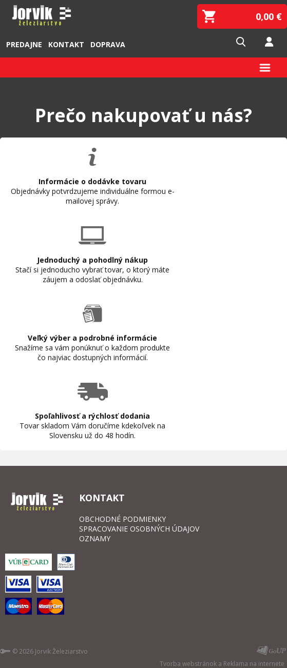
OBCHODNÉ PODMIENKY (122, 519)
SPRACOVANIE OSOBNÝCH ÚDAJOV (139, 529)
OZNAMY (94, 538)
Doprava (107, 44)
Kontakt (66, 44)
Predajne (24, 44)
